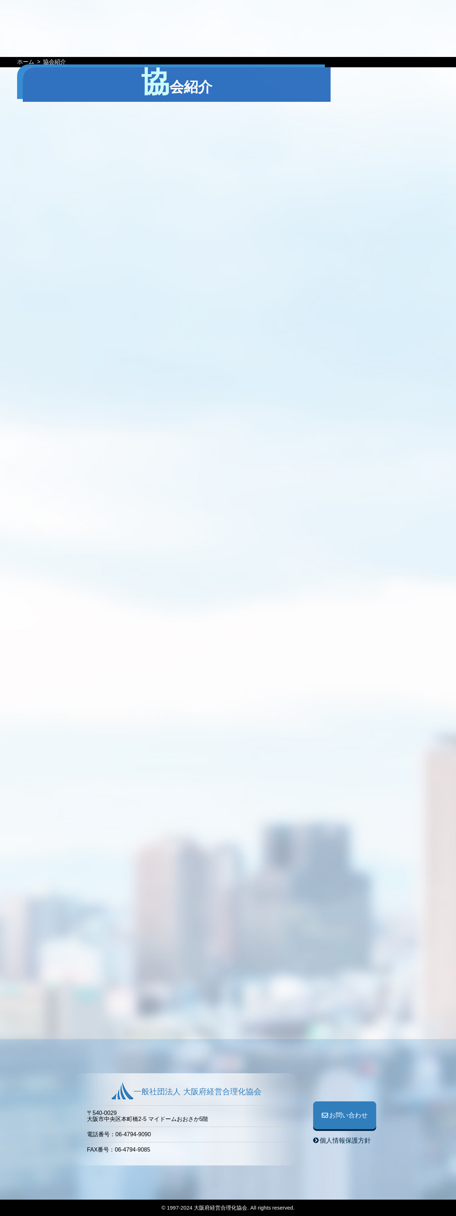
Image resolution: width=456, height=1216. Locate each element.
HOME (86, 45)
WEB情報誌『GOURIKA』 (190, 45)
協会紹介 (284, 45)
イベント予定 (124, 45)
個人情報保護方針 (345, 1140)
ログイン (422, 14)
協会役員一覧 (325, 45)
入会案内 (366, 45)
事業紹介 (250, 45)
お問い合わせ (360, 14)
